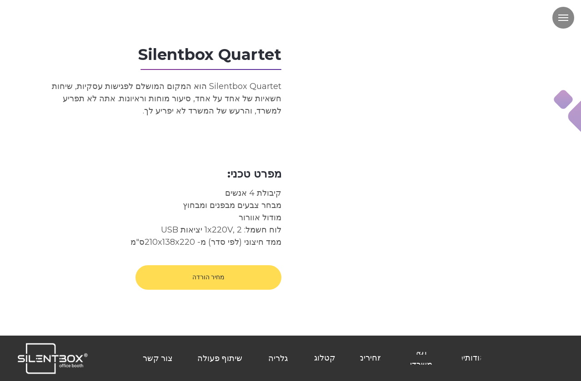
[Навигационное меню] (563, 18)
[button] (208, 277)
